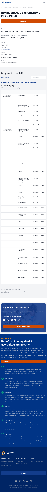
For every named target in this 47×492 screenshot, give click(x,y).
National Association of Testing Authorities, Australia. (25, 485)
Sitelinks (23, 473)
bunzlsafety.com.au (6, 49)
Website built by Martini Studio (16, 487)
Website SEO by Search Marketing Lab (29, 487)
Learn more (6, 361)
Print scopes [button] (6, 77)
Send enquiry (23, 21)
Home (2, 7)
